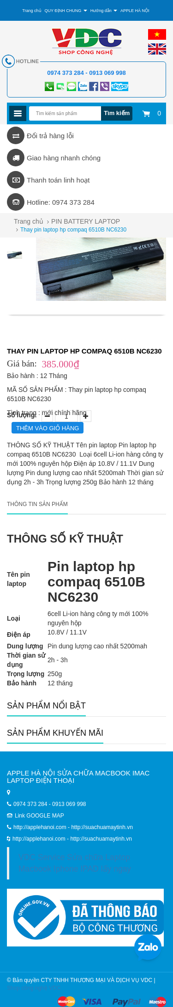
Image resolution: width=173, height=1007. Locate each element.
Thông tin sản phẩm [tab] (37, 504)
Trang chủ (31, 10)
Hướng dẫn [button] (104, 10)
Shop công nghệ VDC (33, 988)
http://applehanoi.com (39, 839)
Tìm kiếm (117, 113)
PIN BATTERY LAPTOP (85, 221)
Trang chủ (28, 221)
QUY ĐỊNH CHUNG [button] (65, 10)
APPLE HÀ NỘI (134, 10)
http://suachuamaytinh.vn (100, 839)
